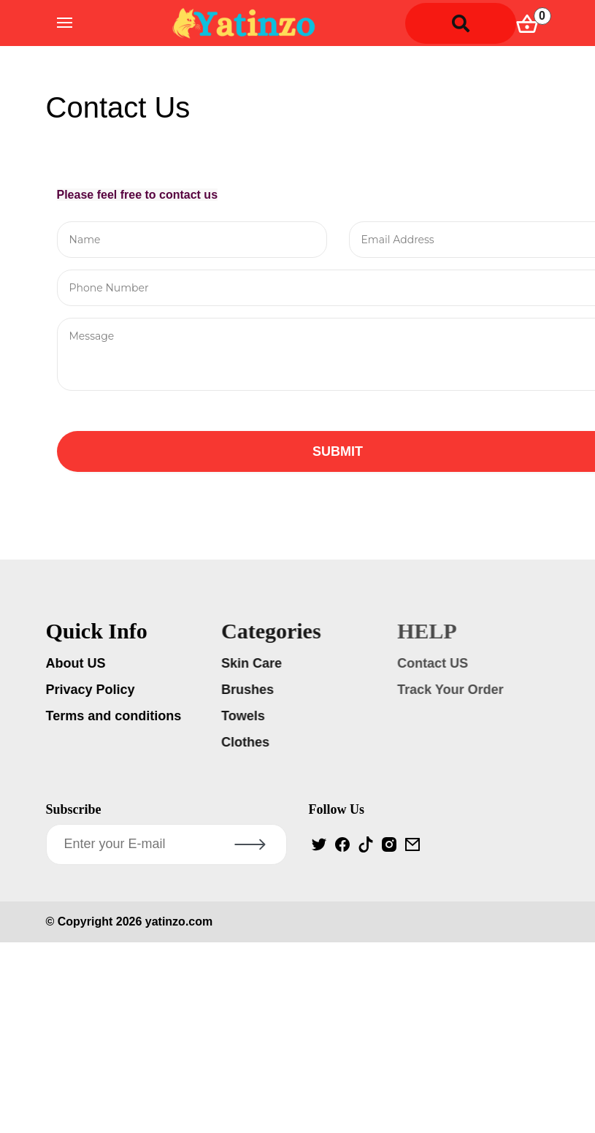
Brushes (249, 689)
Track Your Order (452, 689)
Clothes (247, 742)
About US (77, 663)
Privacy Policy (92, 689)
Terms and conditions (115, 716)
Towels (245, 716)
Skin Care (253, 663)
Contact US (434, 663)
